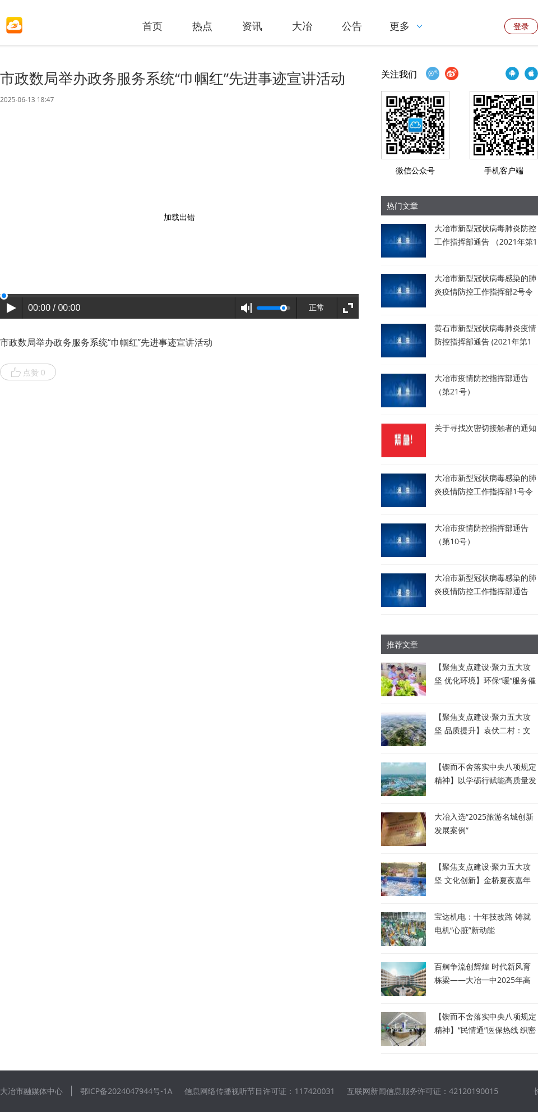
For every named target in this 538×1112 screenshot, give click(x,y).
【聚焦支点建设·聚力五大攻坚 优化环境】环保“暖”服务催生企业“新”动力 (485, 680)
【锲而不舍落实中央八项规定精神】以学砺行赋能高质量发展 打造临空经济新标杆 (485, 780)
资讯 (252, 26)
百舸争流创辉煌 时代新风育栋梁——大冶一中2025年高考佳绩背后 (482, 980)
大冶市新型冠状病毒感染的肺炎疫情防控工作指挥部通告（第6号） (485, 591)
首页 (152, 26)
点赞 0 (28, 372)
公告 (352, 26)
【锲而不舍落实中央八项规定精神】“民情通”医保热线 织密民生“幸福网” (485, 1030)
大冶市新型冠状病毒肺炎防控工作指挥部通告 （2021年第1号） (485, 241)
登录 (521, 26)
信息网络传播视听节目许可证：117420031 (259, 1091)
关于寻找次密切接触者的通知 (485, 427)
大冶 (302, 26)
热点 (202, 26)
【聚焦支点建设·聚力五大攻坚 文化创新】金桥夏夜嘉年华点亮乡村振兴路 (482, 880)
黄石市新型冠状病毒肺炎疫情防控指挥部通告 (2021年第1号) (485, 341)
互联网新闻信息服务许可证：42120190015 (422, 1091)
